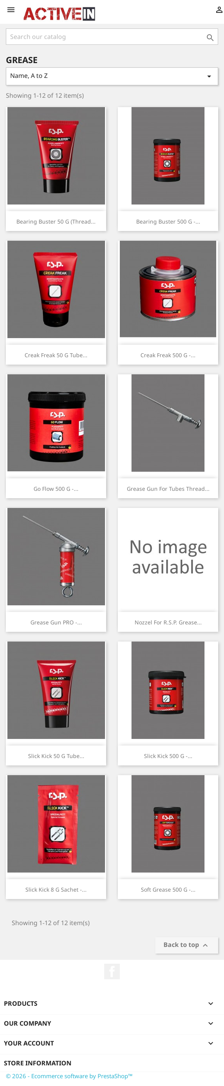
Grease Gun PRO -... (56, 622)
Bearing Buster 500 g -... (168, 221)
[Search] (112, 36)
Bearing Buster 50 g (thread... (56, 221)
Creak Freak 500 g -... (168, 355)
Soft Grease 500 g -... (168, 889)
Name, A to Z (112, 76)
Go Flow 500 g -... (56, 488)
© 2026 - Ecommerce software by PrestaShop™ (69, 1076)
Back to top (187, 945)
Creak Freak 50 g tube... (56, 355)
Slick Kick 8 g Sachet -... (56, 889)
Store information (37, 1063)
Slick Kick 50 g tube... (56, 756)
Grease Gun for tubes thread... (168, 488)
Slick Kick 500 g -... (168, 756)
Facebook (112, 971)
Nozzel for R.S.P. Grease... (168, 622)
